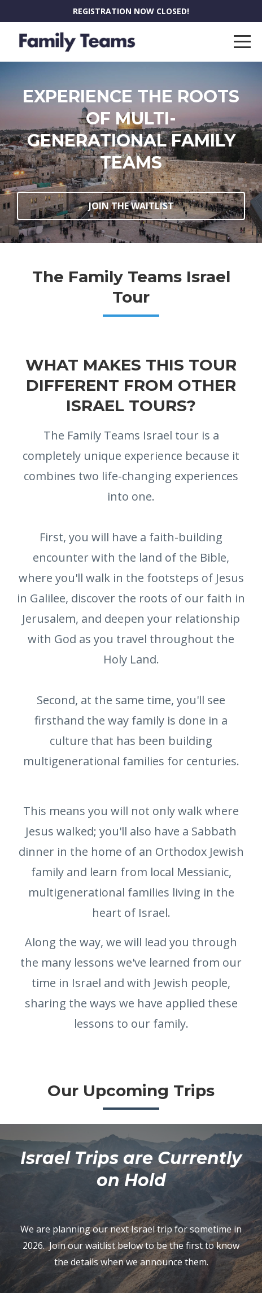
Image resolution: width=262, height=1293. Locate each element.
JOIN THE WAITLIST (131, 206)
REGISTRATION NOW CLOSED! (131, 11)
